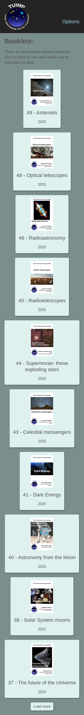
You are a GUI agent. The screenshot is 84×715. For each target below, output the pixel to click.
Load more (42, 706)
